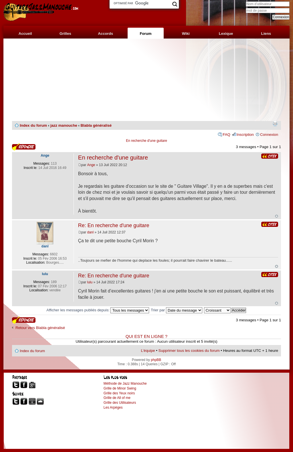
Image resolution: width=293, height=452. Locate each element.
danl (90, 232)
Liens (266, 33)
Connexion (269, 134)
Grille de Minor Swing (120, 388)
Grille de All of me (117, 398)
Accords (105, 33)
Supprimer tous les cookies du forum (189, 350)
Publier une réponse (23, 146)
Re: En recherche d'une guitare (113, 225)
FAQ (226, 134)
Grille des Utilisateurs (120, 403)
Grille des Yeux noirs (119, 393)
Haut (276, 216)
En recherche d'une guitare (146, 141)
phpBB (156, 360)
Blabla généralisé (96, 125)
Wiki (186, 33)
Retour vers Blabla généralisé (40, 328)
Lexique (226, 33)
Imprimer (275, 123)
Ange (91, 165)
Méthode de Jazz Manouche (125, 384)
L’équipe (148, 350)
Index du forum (33, 125)
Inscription (245, 134)
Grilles (65, 33)
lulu (90, 282)
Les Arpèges (113, 407)
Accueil (25, 33)
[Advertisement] (146, 80)
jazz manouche (63, 125)
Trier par (176, 310)
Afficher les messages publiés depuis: (97, 310)
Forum (145, 33)
